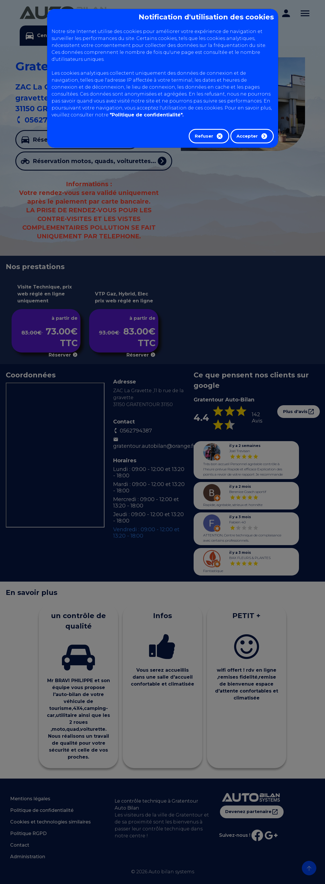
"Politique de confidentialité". (146, 115)
